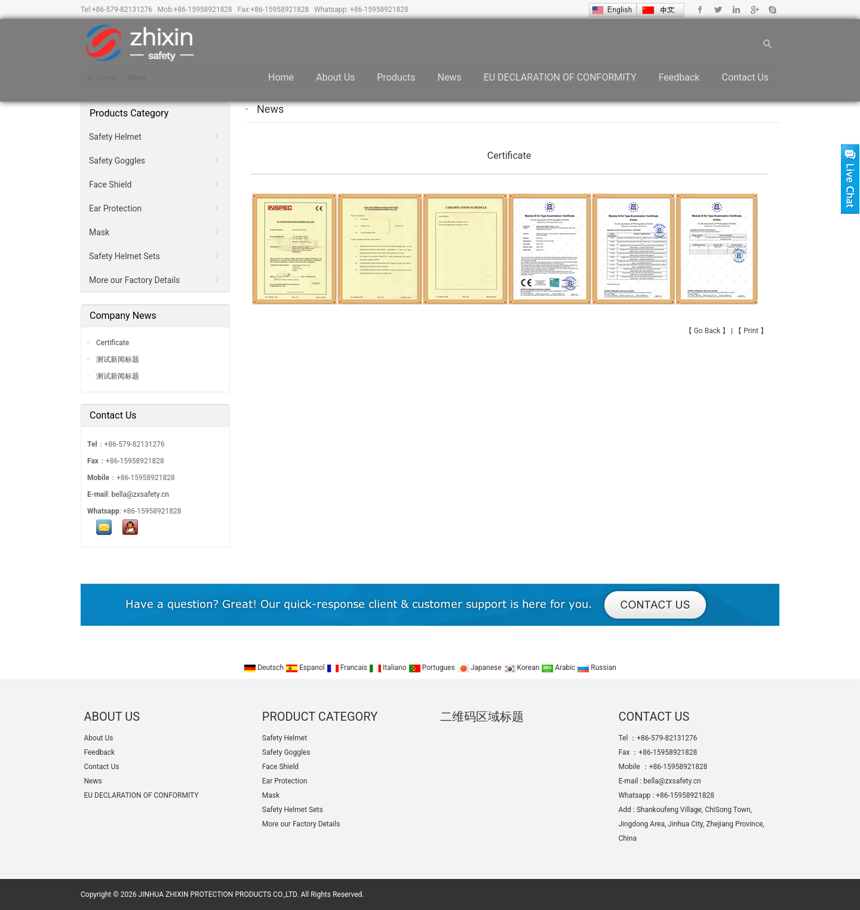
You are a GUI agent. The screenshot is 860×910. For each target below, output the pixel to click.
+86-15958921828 (203, 9)
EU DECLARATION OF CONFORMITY (560, 77)
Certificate (111, 343)
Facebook (700, 9)
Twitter (718, 9)
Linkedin (736, 9)
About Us (335, 77)
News (449, 77)
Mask (99, 232)
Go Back (707, 331)
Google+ (754, 9)
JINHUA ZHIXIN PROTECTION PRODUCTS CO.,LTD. (219, 894)
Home (281, 77)
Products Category (129, 113)
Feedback (679, 77)
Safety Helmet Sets (124, 256)
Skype (771, 9)
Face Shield (110, 184)
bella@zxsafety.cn (140, 494)
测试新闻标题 (116, 359)
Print (751, 331)
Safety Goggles (117, 160)
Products (396, 77)
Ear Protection (115, 208)
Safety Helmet (115, 137)
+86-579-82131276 (122, 9)
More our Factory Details (134, 280)
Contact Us (745, 77)
